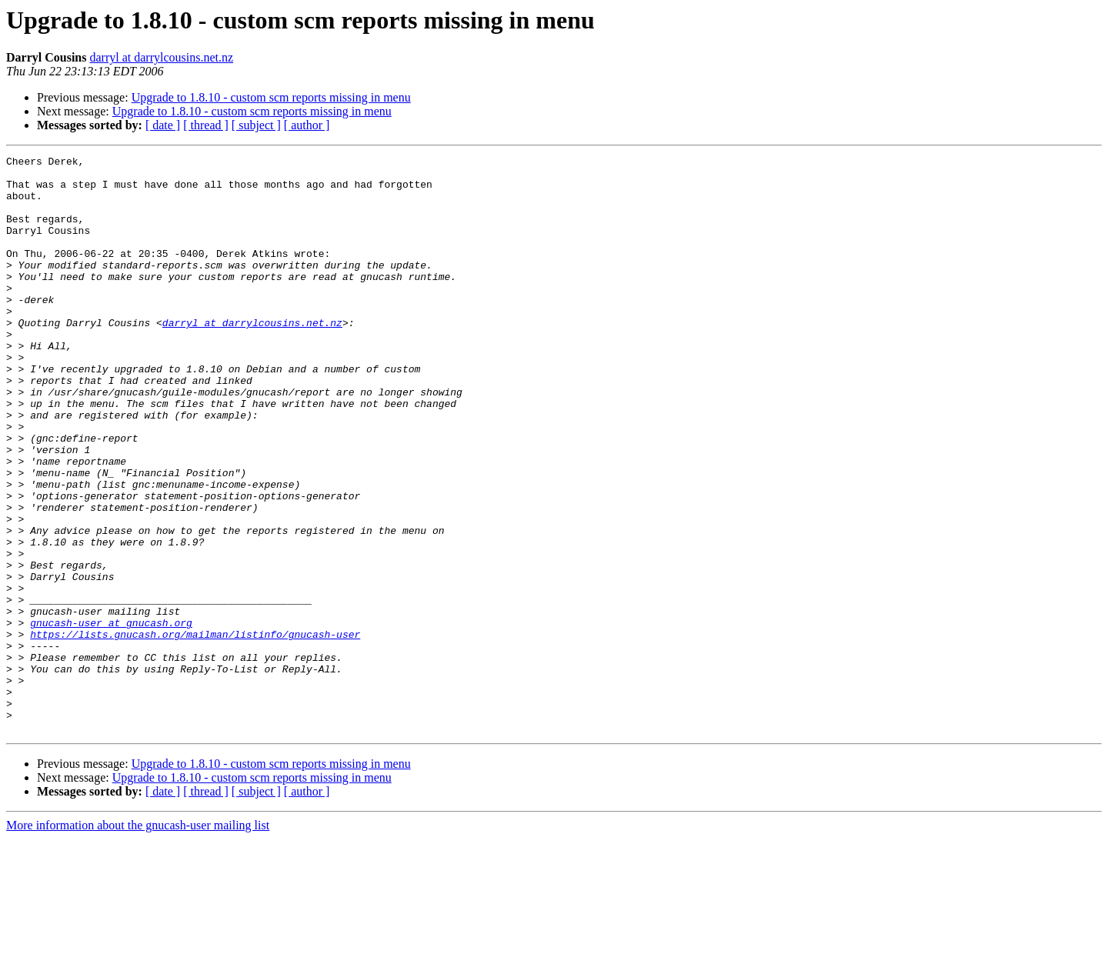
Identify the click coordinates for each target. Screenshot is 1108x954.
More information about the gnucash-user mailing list (137, 940)
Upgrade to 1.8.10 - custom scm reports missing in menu (271, 97)
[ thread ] (206, 125)
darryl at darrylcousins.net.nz (161, 57)
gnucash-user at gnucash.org (111, 717)
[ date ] (162, 125)
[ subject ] (256, 125)
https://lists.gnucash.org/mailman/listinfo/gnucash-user (195, 731)
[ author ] (307, 125)
